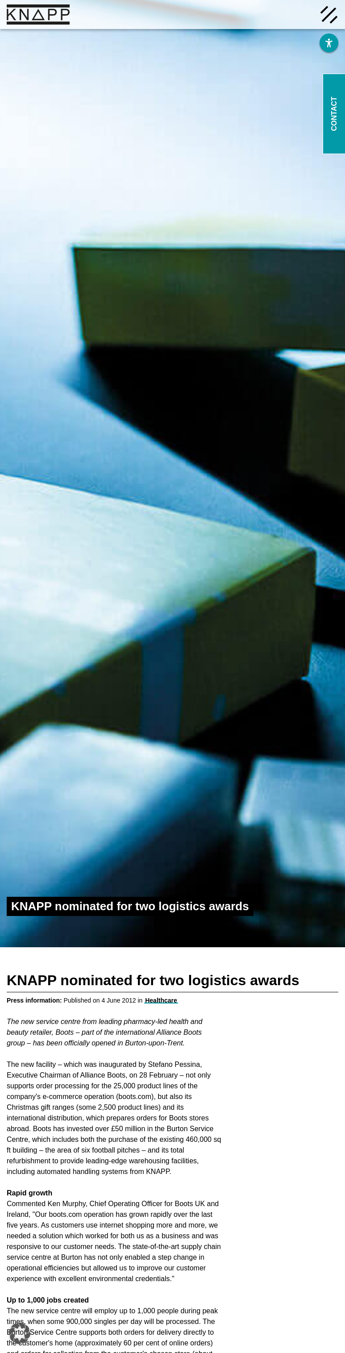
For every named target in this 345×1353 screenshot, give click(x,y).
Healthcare (161, 1000)
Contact (334, 113)
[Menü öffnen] (329, 13)
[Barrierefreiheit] (329, 42)
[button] (19, 1333)
